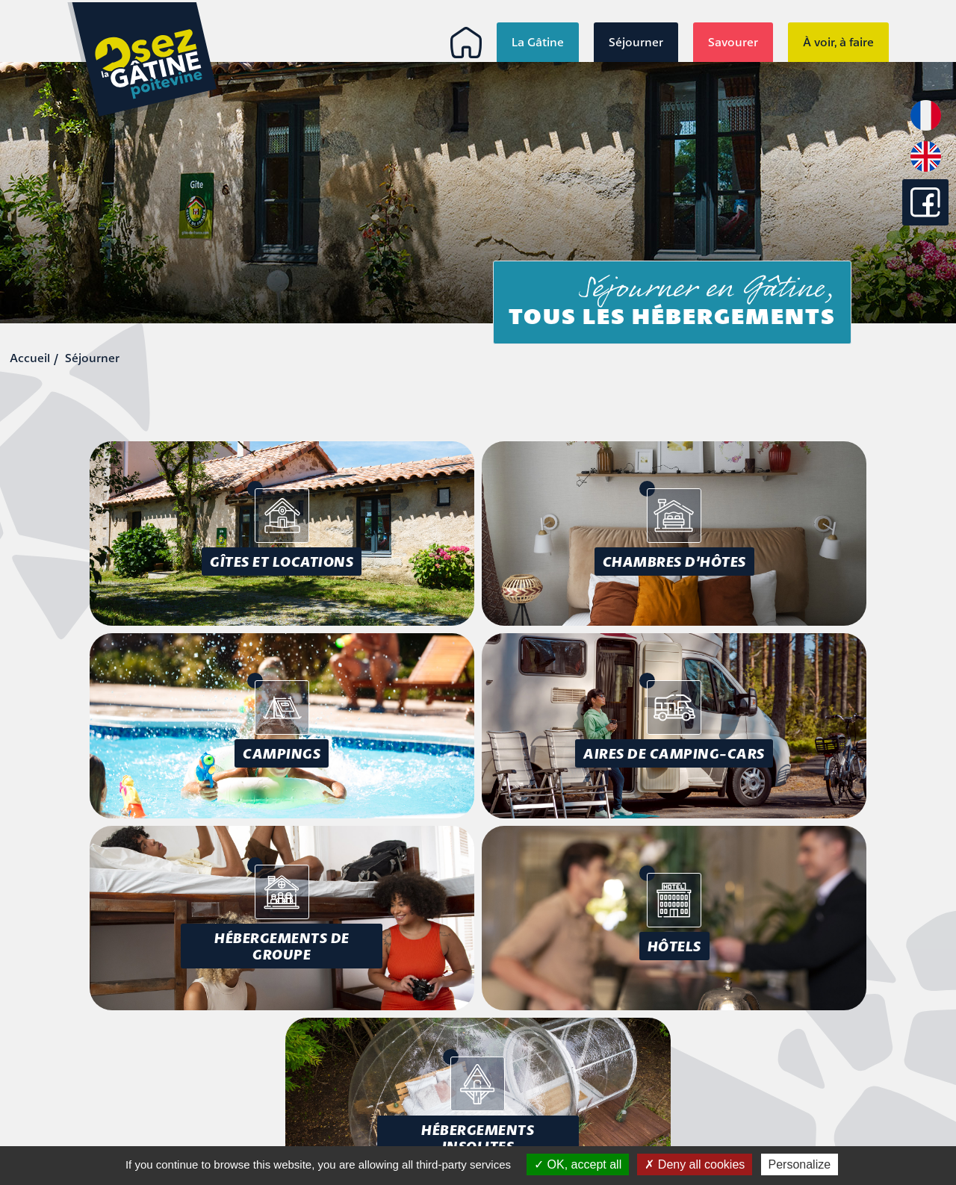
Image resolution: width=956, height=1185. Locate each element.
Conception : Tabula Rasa (812, 1116)
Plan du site (856, 1089)
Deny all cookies (695, 1164)
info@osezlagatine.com (133, 1129)
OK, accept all (577, 1164)
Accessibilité (855, 1072)
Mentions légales (842, 1055)
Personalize (800, 1164)
